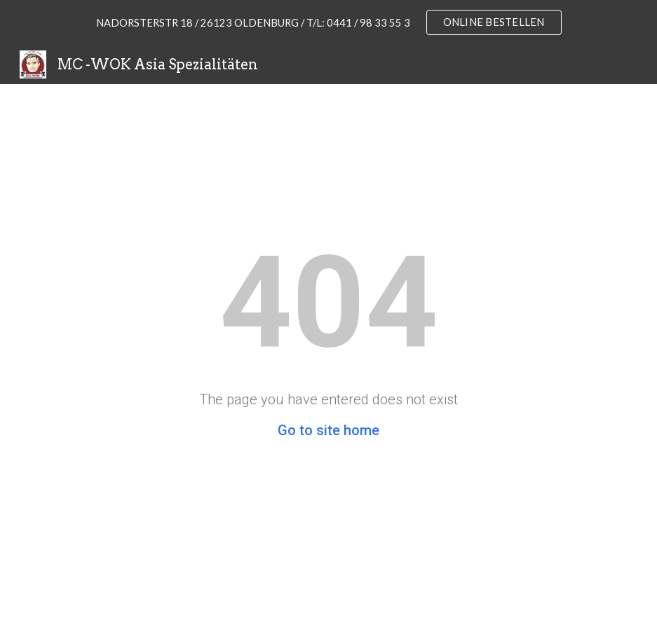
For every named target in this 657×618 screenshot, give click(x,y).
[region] (328, 22)
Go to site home (328, 430)
